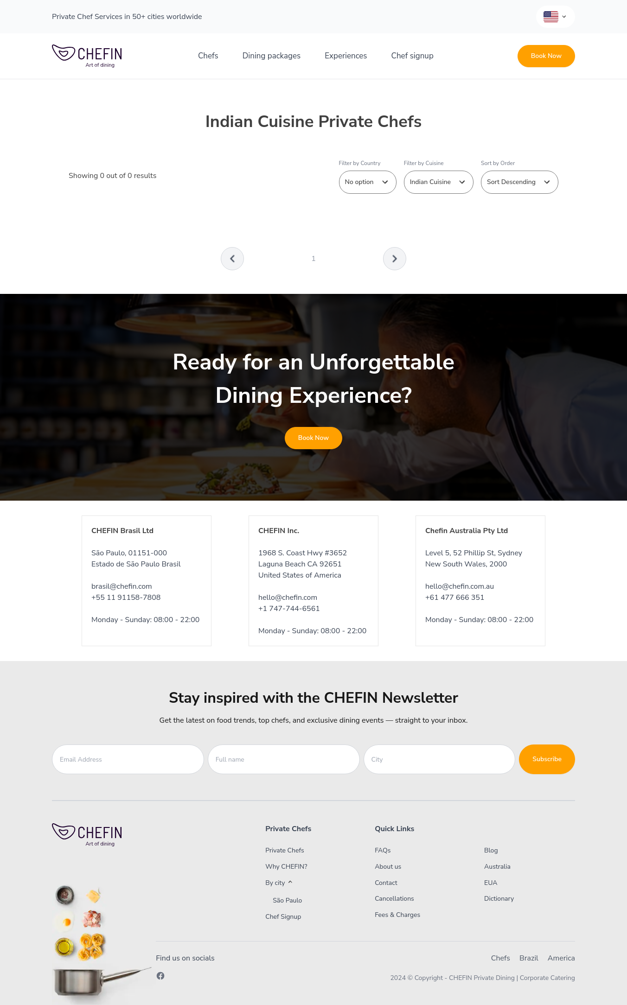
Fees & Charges (397, 914)
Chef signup (412, 56)
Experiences (346, 56)
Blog (491, 850)
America (561, 958)
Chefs (208, 56)
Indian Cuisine (438, 182)
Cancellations (394, 898)
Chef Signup (283, 916)
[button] (301, 883)
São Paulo (287, 900)
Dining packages (272, 56)
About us (388, 866)
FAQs (382, 850)
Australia (497, 866)
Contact (386, 882)
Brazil (528, 958)
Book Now (546, 55)
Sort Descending (519, 182)
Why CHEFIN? (286, 866)
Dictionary (499, 898)
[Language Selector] (555, 17)
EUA (491, 882)
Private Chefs (284, 850)
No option (367, 182)
